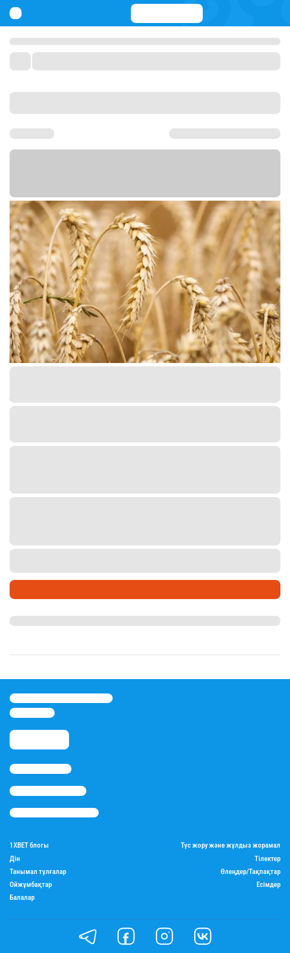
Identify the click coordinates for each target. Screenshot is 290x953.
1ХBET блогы (29, 845)
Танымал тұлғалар (38, 872)
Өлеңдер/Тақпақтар (250, 872)
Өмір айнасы (35, 589)
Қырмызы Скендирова (51, 620)
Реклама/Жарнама (48, 790)
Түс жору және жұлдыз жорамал (230, 845)
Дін (15, 859)
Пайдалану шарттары (54, 812)
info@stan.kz (32, 712)
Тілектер (267, 859)
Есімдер (268, 885)
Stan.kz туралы (40, 768)
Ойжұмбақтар (31, 885)
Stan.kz (134, 191)
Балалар (22, 898)
